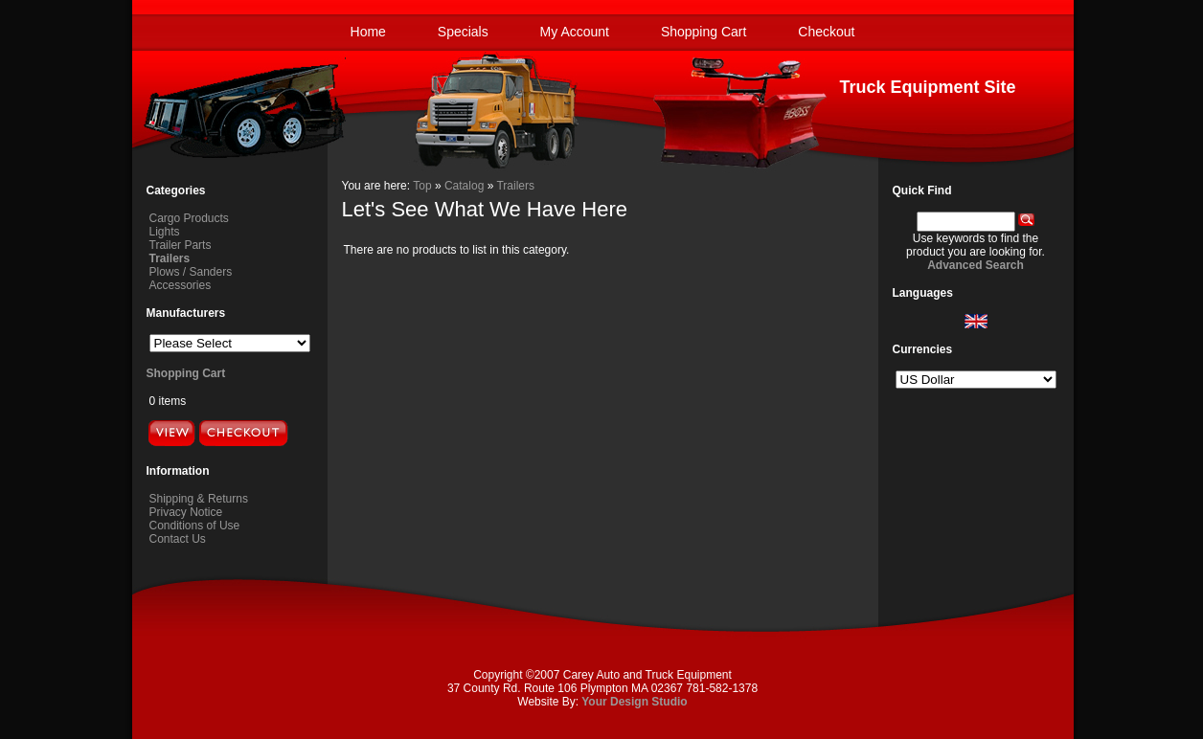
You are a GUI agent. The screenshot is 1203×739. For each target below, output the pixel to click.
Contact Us (177, 539)
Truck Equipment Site (927, 87)
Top (422, 185)
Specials (463, 31)
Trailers (515, 185)
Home (368, 31)
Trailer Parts (180, 245)
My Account (574, 31)
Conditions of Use (194, 525)
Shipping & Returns (198, 498)
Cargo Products (189, 218)
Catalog (464, 185)
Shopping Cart (704, 31)
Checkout (826, 31)
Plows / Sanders (191, 272)
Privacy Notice (186, 512)
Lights (164, 231)
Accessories (180, 285)
